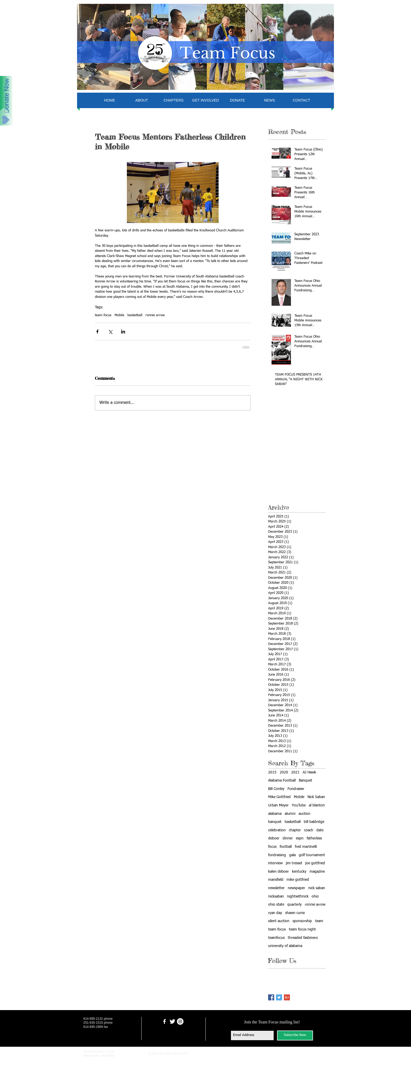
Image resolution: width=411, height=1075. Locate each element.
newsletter (276, 888)
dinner (288, 838)
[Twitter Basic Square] (279, 997)
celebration (277, 830)
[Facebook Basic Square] (271, 997)
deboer (273, 838)
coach (308, 830)
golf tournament (312, 855)
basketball (134, 315)
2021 (295, 772)
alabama (275, 814)
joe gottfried (315, 863)
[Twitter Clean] (172, 1021)
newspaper (296, 888)
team (319, 921)
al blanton (317, 805)
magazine (317, 871)
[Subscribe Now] (295, 1035)
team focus (103, 315)
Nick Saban (316, 797)
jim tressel (294, 863)
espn (300, 838)
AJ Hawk (309, 772)
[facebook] (164, 1021)
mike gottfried (297, 880)
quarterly (294, 904)
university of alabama (285, 946)
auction (304, 814)
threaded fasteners (303, 938)
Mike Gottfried (279, 797)
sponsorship (302, 921)
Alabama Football (282, 780)
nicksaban (276, 896)
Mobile (119, 315)
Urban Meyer (278, 805)
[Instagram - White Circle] (180, 1021)
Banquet (305, 780)
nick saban (316, 888)
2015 (272, 772)
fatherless (314, 838)
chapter (295, 830)
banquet (275, 822)
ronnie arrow (155, 315)
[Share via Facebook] (97, 331)
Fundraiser (296, 789)
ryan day (275, 913)
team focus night (302, 929)
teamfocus (276, 938)
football (286, 847)
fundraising (277, 855)
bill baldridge (314, 822)
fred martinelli (306, 847)
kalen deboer (278, 871)
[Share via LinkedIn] (123, 331)
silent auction (278, 921)
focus (272, 847)
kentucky (299, 871)
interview (275, 863)
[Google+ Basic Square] (287, 997)
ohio (315, 896)
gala (292, 855)
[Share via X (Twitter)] (110, 331)
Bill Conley (276, 789)
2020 (284, 772)
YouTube (299, 805)
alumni (290, 814)
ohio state (276, 904)
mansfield (275, 880)
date (319, 830)
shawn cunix (295, 913)
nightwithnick (298, 896)
